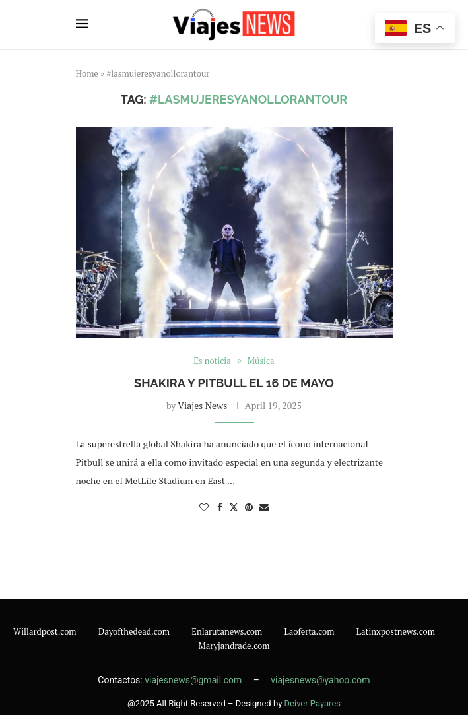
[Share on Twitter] (233, 507)
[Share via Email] (264, 507)
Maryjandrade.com (233, 646)
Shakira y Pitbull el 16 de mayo (234, 383)
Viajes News (202, 405)
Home (87, 73)
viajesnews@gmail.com (194, 680)
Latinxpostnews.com (395, 631)
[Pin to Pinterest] (249, 507)
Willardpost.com (45, 631)
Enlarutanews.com (226, 631)
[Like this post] (204, 507)
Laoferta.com (309, 631)
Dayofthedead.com (134, 631)
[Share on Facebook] (219, 507)
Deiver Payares (312, 703)
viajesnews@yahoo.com (320, 680)
